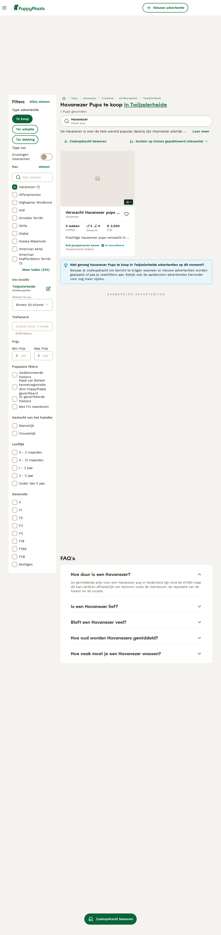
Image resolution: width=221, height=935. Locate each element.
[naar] (46, 355)
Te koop (22, 119)
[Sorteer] (169, 141)
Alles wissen (40, 102)
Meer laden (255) (36, 270)
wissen (44, 167)
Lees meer (201, 131)
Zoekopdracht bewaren (85, 141)
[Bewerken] (48, 288)
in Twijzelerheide (145, 105)
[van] (24, 355)
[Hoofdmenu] (4, 7)
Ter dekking (25, 140)
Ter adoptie (25, 129)
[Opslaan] (126, 214)
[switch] (47, 156)
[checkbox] (14, 187)
